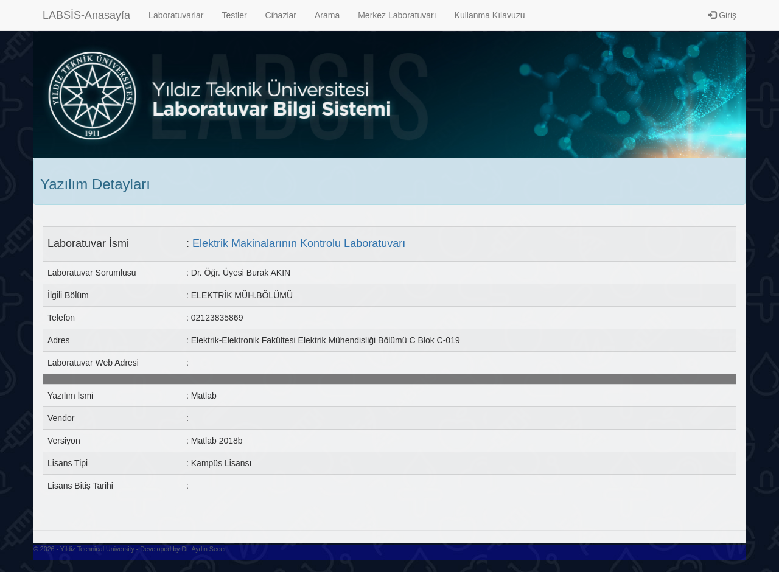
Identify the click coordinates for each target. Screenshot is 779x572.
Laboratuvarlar (175, 15)
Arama (327, 15)
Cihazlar (280, 15)
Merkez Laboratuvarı (397, 15)
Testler (234, 15)
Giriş (722, 15)
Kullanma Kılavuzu (490, 15)
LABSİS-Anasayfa (86, 15)
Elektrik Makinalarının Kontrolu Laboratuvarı (298, 243)
